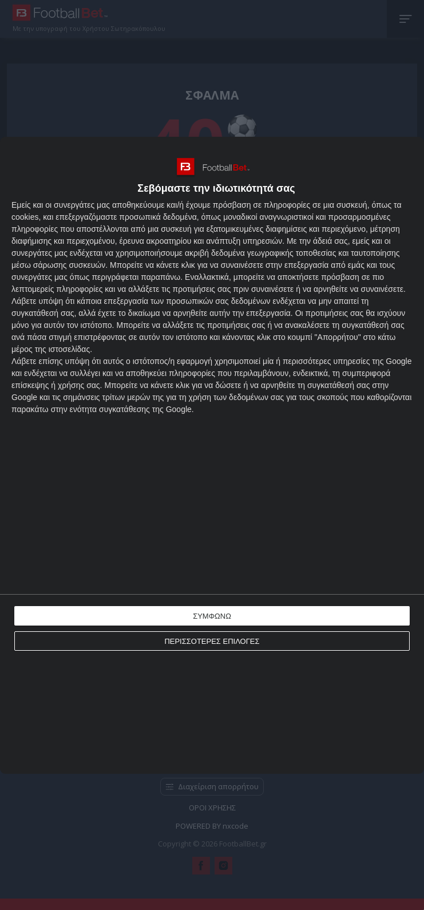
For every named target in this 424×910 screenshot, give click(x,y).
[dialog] (212, 455)
